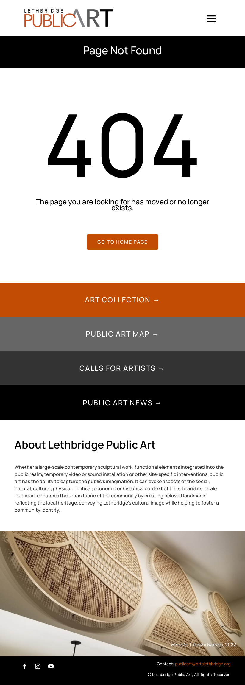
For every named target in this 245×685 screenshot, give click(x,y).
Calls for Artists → (122, 368)
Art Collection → (122, 299)
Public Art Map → (123, 334)
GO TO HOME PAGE (122, 242)
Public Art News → (123, 402)
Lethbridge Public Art (172, 674)
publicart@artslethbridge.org (202, 664)
